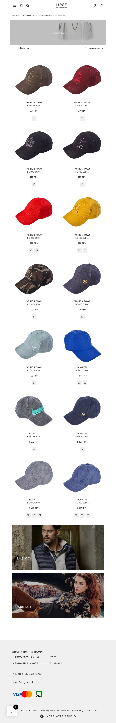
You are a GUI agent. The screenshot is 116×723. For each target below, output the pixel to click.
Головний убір (45, 15)
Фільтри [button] (24, 48)
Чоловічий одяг (29, 15)
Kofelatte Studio (61, 716)
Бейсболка (34, 104)
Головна (16, 15)
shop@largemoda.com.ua (28, 682)
